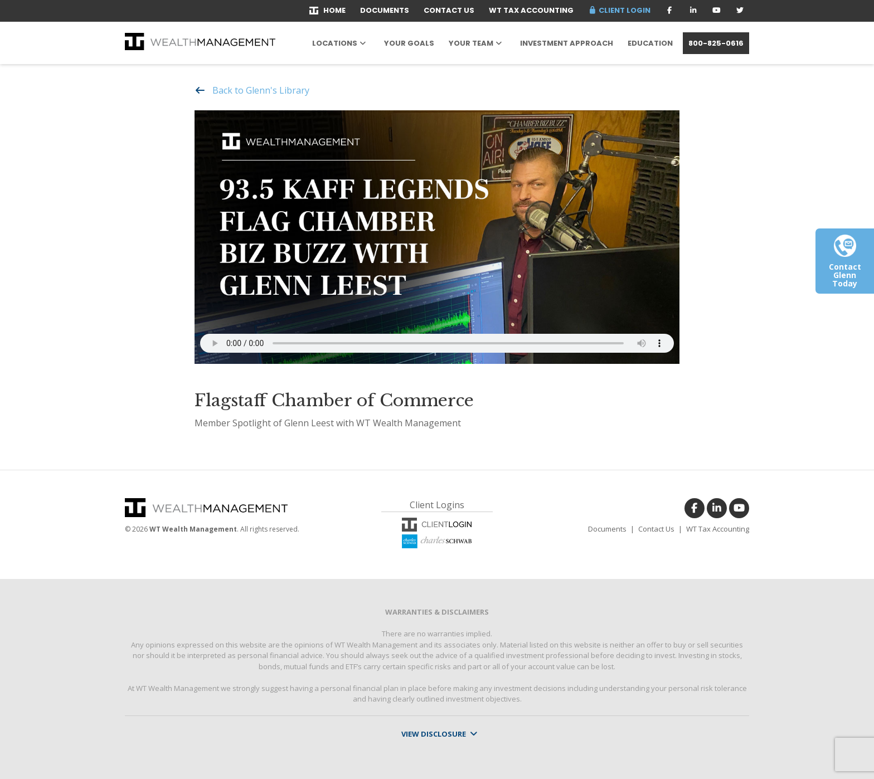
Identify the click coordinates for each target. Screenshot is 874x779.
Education (650, 43)
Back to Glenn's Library (260, 90)
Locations (334, 43)
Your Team (471, 43)
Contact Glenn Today (845, 265)
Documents (384, 10)
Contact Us (449, 10)
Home (327, 10)
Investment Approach (566, 43)
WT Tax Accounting (531, 10)
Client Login (619, 10)
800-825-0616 (716, 43)
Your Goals (409, 43)
